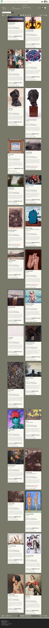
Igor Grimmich (11, 465)
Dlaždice (42, 8)
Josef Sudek (29, 152)
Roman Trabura (29, 378)
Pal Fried (28, 596)
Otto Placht (11, 390)
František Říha (11, 23)
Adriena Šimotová (30, 343)
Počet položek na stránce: (26, 7)
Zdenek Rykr (11, 188)
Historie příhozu (35, 167)
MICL (27, 421)
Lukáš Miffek (11, 430)
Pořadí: (13, 7)
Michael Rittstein (30, 304)
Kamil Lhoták (29, 228)
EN (43, 1)
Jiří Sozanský (11, 69)
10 (30, 15)
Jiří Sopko (10, 337)
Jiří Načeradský (29, 30)
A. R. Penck (28, 63)
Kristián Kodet (29, 271)
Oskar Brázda (11, 594)
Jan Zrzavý (11, 154)
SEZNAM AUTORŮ (24, 5)
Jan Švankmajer (12, 546)
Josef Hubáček (12, 260)
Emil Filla (10, 108)
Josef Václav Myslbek (31, 120)
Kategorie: (3, 7)
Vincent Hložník (30, 185)
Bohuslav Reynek (12, 230)
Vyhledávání (47, 1)
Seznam (45, 7)
